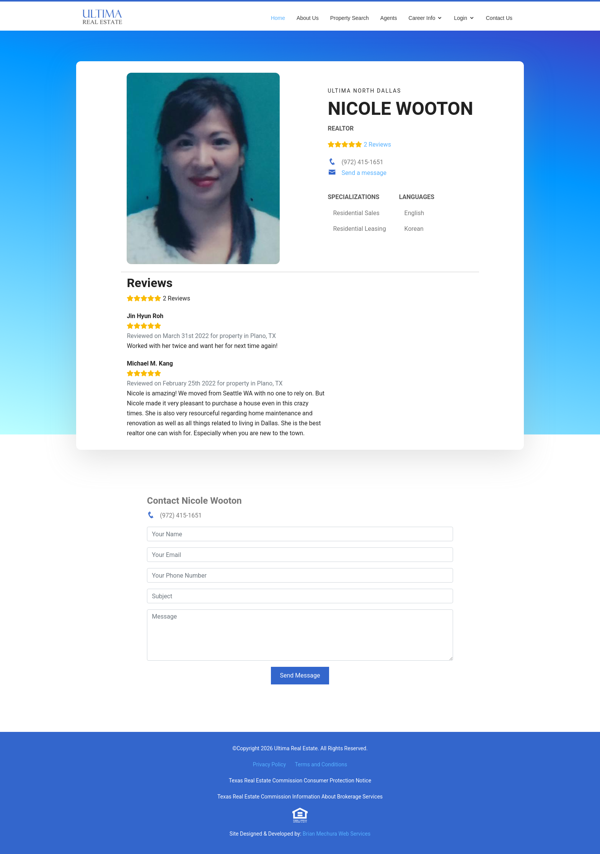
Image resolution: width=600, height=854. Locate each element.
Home (278, 18)
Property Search (349, 18)
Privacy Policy (269, 764)
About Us (308, 18)
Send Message (300, 675)
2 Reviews (359, 144)
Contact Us (499, 18)
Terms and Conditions (321, 764)
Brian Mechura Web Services (336, 834)
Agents (388, 18)
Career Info (421, 18)
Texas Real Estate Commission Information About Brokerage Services (300, 797)
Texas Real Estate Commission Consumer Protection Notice (300, 780)
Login (460, 18)
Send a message (363, 172)
